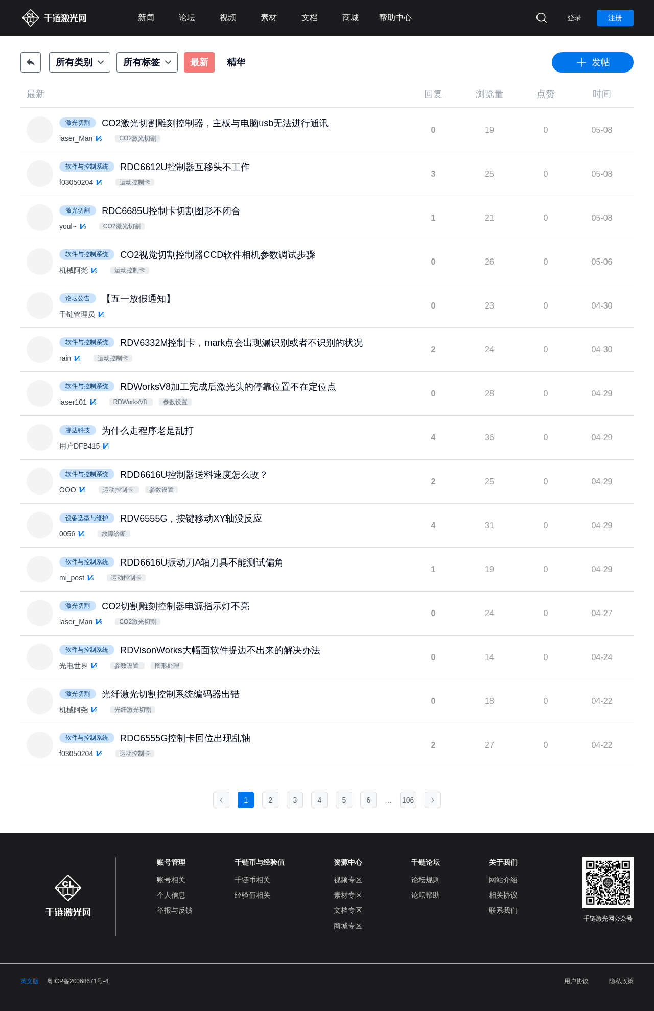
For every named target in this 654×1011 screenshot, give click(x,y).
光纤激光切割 (132, 709)
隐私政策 (621, 981)
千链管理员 (77, 314)
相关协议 (503, 895)
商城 (350, 17)
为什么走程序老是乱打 (148, 431)
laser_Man (75, 138)
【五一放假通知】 (138, 299)
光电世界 (73, 666)
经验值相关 (252, 895)
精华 (236, 62)
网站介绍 (503, 880)
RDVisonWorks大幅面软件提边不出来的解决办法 (220, 650)
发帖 (592, 62)
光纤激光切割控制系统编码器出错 (171, 694)
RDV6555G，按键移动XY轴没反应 (191, 518)
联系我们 (503, 910)
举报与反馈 (175, 910)
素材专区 (348, 895)
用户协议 (576, 981)
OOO (67, 490)
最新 (199, 62)
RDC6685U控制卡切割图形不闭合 (171, 211)
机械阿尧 (73, 270)
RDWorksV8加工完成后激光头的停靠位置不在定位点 (228, 387)
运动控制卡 (135, 182)
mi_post (71, 578)
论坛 (187, 17)
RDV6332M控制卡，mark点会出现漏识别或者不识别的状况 (241, 343)
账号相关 (171, 880)
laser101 (73, 402)
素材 (269, 17)
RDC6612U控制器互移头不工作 (185, 167)
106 (408, 800)
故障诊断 (114, 533)
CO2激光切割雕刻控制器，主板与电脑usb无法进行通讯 (215, 123)
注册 (615, 18)
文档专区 (348, 910)
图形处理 (167, 665)
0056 (67, 534)
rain (65, 358)
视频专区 (348, 880)
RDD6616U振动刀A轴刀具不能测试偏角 (202, 562)
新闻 (146, 17)
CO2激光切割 (137, 138)
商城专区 (348, 926)
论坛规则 (425, 880)
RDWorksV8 (131, 402)
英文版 (29, 981)
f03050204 (76, 182)
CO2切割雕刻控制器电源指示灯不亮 (175, 606)
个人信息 (171, 895)
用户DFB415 (79, 446)
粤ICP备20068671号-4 (77, 981)
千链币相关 (252, 880)
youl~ (68, 226)
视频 (228, 17)
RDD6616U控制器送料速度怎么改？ (194, 474)
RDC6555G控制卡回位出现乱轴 (185, 738)
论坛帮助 (425, 895)
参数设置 (175, 402)
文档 (309, 17)
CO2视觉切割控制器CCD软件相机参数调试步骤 (217, 255)
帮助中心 (395, 17)
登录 (574, 18)
